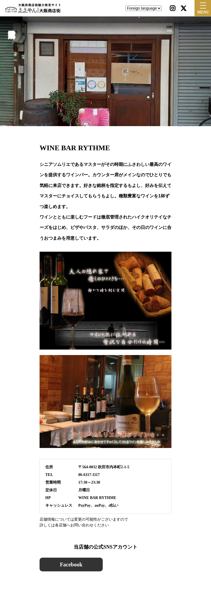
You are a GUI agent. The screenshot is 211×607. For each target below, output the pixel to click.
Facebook (71, 564)
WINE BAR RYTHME (97, 498)
